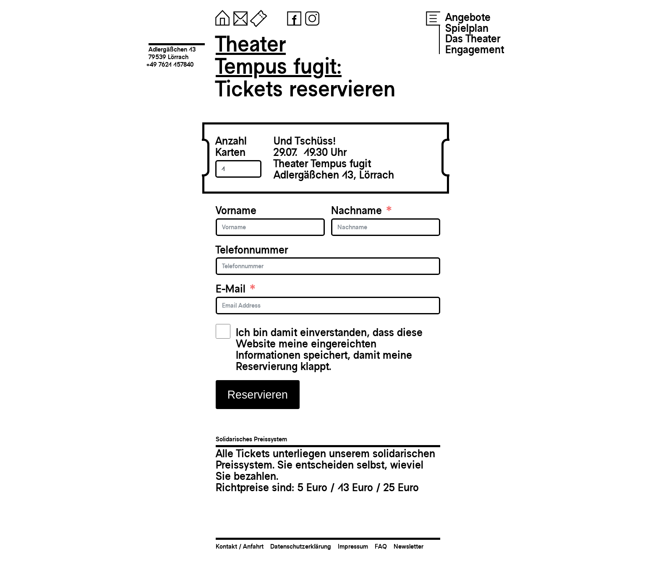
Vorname (236, 210)
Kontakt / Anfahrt (240, 546)
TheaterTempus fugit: (279, 55)
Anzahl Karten (231, 146)
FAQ (381, 546)
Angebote (468, 17)
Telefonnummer (252, 250)
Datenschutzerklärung (300, 546)
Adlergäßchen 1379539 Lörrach (172, 53)
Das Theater (472, 38)
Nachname (356, 210)
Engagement (474, 49)
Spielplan (466, 28)
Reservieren (257, 395)
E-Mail (230, 289)
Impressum (353, 546)
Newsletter (408, 546)
